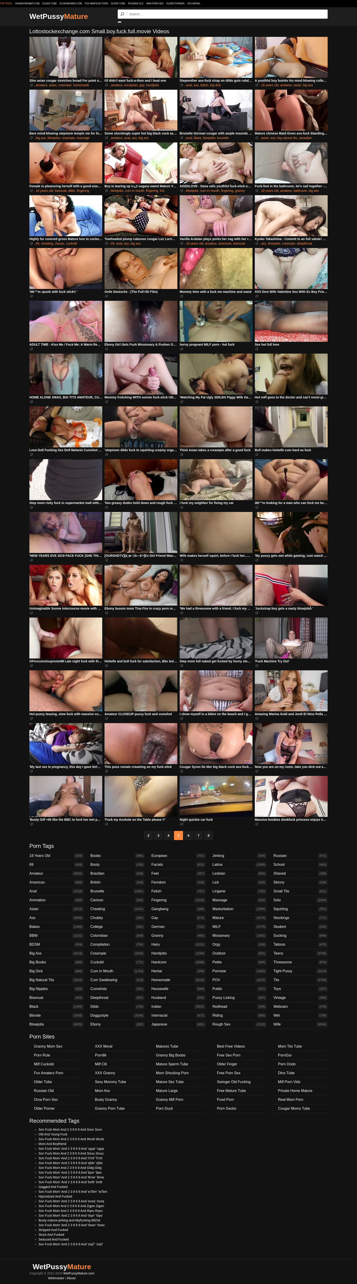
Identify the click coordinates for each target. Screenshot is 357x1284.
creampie (64, 85)
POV (239, 980)
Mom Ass (102, 1091)
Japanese (178, 1024)
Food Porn (225, 1100)
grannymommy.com (27, 3)
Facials (178, 864)
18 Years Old (56, 856)
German (178, 926)
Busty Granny (106, 1100)
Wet (300, 1015)
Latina (239, 864)
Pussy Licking (239, 997)
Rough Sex (239, 1024)
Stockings (300, 918)
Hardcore (178, 962)
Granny (178, 935)
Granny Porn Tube (110, 1108)
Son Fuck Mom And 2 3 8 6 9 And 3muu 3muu (71, 1153)
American (56, 882)
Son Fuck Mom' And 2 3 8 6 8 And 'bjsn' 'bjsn (70, 1172)
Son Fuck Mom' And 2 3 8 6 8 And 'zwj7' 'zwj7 (70, 1244)
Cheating (117, 909)
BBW (56, 935)
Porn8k (101, 1055)
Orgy (239, 944)
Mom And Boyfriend (52, 1144)
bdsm (204, 85)
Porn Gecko (226, 1108)
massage (83, 138)
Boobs (117, 856)
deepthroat (304, 243)
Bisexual (56, 997)
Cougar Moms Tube (294, 1108)
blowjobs (54, 138)
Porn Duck (164, 1108)
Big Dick (56, 971)
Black (56, 1006)
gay (141, 85)
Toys (300, 989)
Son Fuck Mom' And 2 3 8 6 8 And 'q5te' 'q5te (70, 1163)
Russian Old (135, 3)
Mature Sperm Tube (172, 1064)
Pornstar (239, 971)
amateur (41, 85)
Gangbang (178, 909)
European (178, 856)
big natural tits (287, 138)
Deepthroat (117, 997)
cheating (47, 243)
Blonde (56, 1015)
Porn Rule (42, 1055)
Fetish (178, 891)
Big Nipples (56, 989)
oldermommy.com (70, 3)
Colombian (117, 935)
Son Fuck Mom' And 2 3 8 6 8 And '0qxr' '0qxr (70, 1215)
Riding (239, 1015)
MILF (239, 926)
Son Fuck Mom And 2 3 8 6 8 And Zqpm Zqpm (71, 1206)
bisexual (60, 190)
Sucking (300, 935)
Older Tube (118, 3)
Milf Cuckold (44, 1064)
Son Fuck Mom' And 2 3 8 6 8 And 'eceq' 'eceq (71, 1201)
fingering (83, 190)
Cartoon (117, 900)
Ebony (117, 1024)
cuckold (71, 243)
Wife (300, 1024)
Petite (239, 962)
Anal (56, 891)
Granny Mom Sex (48, 1046)
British (117, 882)
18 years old (269, 85)
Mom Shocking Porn (172, 1073)
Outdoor (239, 953)
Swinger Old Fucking (234, 1082)
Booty (117, 864)
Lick (239, 882)
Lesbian (239, 873)
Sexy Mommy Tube (110, 1082)
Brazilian (117, 873)
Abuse (71, 1278)
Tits (300, 980)
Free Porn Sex (228, 1073)
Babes (56, 926)
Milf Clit (101, 1064)
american (225, 243)
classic (59, 243)
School (300, 864)
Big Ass (56, 953)
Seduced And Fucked (53, 1239)
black (197, 138)
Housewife (178, 989)
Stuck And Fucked (51, 1234)
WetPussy (58, 16)
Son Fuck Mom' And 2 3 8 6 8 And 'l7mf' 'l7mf (70, 1158)
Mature (239, 918)
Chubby (117, 918)
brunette (223, 138)
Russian (300, 856)
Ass (56, 918)
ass (196, 85)
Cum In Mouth (117, 971)
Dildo (117, 1006)
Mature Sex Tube (170, 1082)
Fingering (178, 900)
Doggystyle (117, 1015)
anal (189, 85)
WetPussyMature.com (78, 1273)
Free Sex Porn (228, 1055)
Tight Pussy (300, 971)
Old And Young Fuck (52, 1134)
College (117, 926)
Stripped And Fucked (53, 1230)
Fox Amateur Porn (96, 3)
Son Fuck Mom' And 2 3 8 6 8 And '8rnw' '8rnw (71, 1177)
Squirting (300, 909)
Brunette (117, 891)
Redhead (239, 1006)
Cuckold (117, 962)
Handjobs (178, 953)
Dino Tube (286, 1073)
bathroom (300, 190)
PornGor (285, 1055)
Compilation (117, 944)
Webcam (300, 1006)
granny (240, 190)
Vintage (300, 997)
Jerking (239, 856)
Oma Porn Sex (155, 3)
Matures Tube (167, 1046)
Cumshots (117, 989)
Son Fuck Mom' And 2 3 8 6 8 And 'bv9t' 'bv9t (70, 1182)
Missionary (239, 935)
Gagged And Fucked (53, 1187)
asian (52, 85)
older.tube (49, 3)
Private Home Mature (295, 1091)
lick (162, 190)
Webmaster (56, 1278)
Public (239, 989)
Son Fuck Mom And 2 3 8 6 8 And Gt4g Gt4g (70, 1168)
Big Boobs (56, 962)
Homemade (178, 980)
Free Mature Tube (231, 1091)
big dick (215, 85)
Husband (178, 997)
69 (37, 243)
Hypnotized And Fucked (55, 1196)
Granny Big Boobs (171, 1055)
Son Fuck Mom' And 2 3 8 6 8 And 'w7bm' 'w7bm (72, 1191)
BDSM (56, 944)
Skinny (300, 882)
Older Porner (175, 3)
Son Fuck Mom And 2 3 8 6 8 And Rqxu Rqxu (70, 1211)
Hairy (178, 944)
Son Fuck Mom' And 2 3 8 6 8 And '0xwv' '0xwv (71, 1225)
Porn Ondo (287, 1064)
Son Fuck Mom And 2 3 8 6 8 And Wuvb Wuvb (71, 1139)
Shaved (300, 873)
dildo (71, 190)
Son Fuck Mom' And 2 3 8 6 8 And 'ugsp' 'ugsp (71, 1148)
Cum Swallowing (117, 980)
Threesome (300, 962)
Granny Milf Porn (169, 1100)
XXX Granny (105, 1073)
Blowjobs (56, 1024)
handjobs (152, 85)
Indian (178, 1006)
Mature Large (167, 1091)
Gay (178, 918)
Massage (239, 900)
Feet (178, 873)
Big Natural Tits (56, 980)
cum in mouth (134, 190)
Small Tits (300, 891)
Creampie (117, 953)
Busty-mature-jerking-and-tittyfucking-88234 (69, 1220)
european (131, 85)
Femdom (178, 882)
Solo (300, 900)
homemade (81, 85)
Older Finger (227, 1064)
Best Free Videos (231, 1046)
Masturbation (239, 909)
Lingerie (239, 891)
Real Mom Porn (290, 1100)
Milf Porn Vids (289, 1082)
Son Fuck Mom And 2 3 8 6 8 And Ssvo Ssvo (70, 1129)
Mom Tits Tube (290, 1046)
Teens (300, 953)
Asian (56, 909)
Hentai (178, 971)
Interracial (178, 1015)
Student (300, 926)
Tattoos (300, 944)
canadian (305, 138)
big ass (308, 85)
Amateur (56, 873)
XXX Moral (193, 3)
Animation (56, 900)
